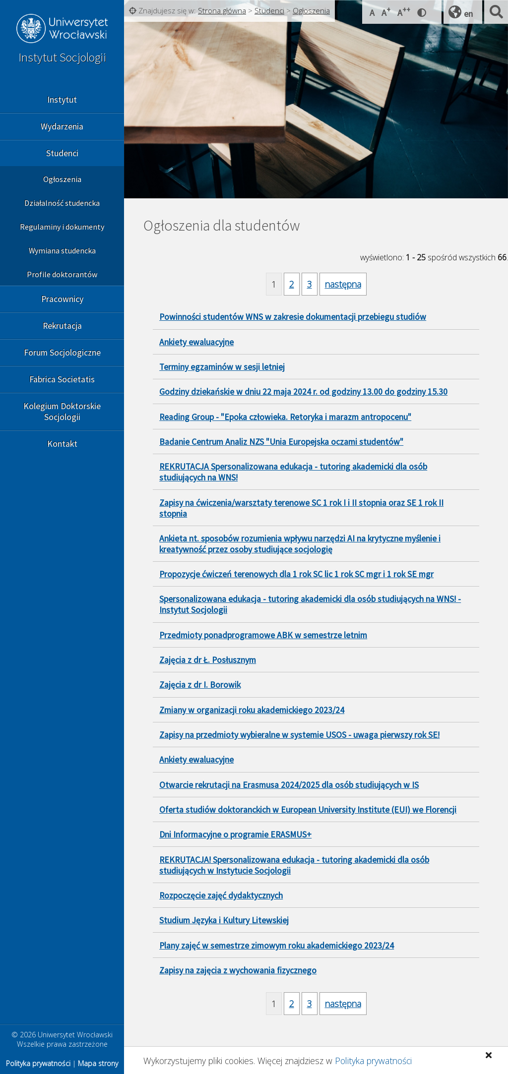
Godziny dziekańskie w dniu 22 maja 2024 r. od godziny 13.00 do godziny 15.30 (303, 391)
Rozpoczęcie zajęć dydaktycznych (221, 895)
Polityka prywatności (373, 1061)
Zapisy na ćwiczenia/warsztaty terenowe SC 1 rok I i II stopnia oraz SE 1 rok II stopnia (301, 508)
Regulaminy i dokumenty (62, 227)
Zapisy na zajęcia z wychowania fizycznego (238, 970)
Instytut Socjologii (62, 57)
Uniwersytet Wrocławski (62, 30)
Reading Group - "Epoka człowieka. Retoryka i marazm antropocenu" (285, 417)
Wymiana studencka (62, 250)
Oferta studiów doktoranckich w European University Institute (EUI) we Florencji (307, 809)
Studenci (62, 153)
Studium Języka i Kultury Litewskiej (224, 920)
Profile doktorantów (62, 274)
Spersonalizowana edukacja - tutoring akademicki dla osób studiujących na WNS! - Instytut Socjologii (310, 604)
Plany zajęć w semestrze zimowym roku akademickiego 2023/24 (276, 945)
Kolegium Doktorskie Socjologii (62, 411)
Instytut (62, 99)
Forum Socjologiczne (62, 352)
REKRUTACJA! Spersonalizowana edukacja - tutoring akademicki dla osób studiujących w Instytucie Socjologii (294, 865)
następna (343, 284)
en (468, 13)
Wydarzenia (62, 126)
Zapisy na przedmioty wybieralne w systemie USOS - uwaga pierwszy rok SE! (299, 734)
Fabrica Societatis (62, 379)
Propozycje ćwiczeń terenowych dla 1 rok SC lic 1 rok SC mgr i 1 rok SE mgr (296, 574)
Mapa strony (98, 1063)
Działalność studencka (62, 203)
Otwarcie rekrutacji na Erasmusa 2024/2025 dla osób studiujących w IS (289, 784)
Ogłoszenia (62, 179)
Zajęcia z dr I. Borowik (200, 684)
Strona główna (222, 10)
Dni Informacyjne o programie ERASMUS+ (235, 834)
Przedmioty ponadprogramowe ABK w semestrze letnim (263, 635)
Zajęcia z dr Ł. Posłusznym (207, 660)
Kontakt (62, 443)
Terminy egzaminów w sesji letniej (222, 366)
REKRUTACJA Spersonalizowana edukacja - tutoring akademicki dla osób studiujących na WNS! (293, 472)
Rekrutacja (62, 325)
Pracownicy (62, 299)
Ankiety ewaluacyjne (196, 342)
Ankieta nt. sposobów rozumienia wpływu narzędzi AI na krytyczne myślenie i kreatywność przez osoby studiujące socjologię (300, 544)
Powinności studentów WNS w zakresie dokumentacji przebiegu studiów (292, 316)
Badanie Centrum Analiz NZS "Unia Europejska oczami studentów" (281, 441)
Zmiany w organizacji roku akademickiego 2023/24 (251, 710)
